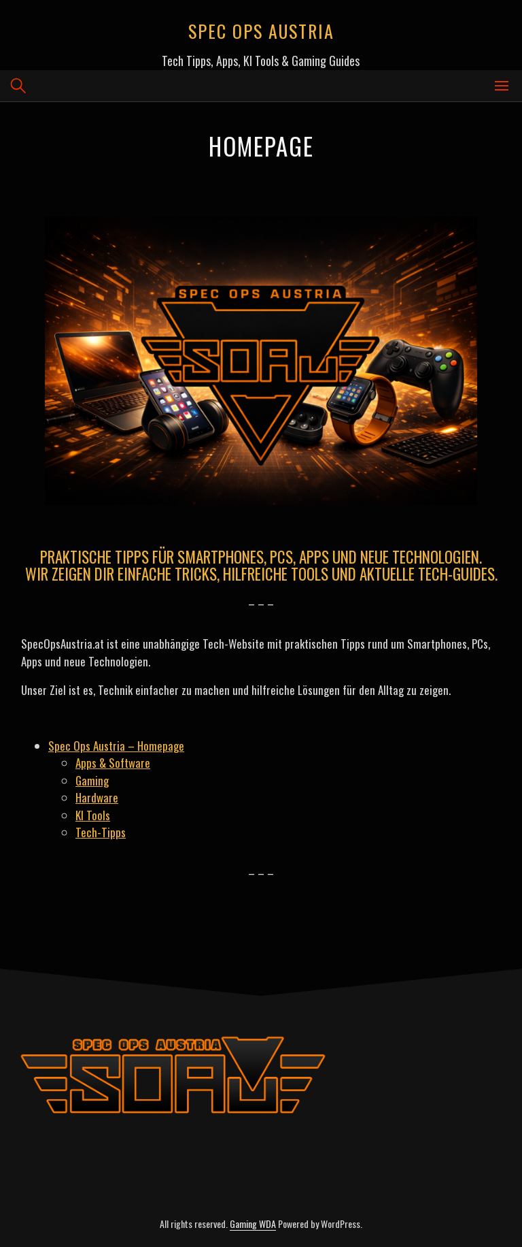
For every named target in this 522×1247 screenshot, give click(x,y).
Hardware (96, 797)
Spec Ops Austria (261, 31)
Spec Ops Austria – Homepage (116, 745)
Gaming (92, 780)
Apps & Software (112, 762)
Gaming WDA (253, 1223)
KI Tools (92, 815)
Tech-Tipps (100, 832)
